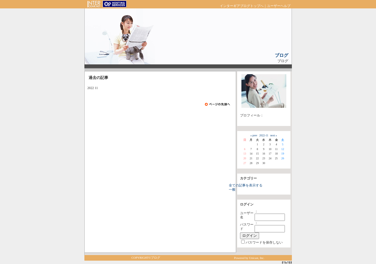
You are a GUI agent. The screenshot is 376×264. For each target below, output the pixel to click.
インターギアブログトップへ (242, 6)
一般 (232, 189)
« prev (253, 135)
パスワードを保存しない (264, 242)
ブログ (281, 55)
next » (273, 135)
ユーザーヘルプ (278, 6)
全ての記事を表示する (245, 185)
